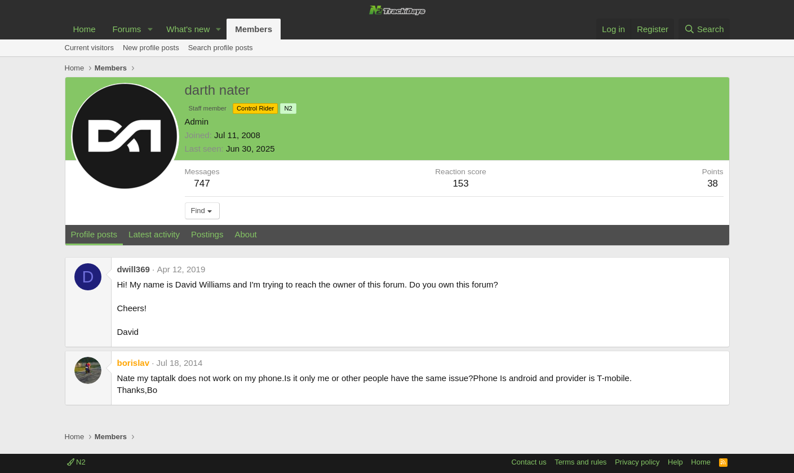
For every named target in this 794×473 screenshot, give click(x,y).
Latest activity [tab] (154, 234)
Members (253, 29)
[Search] (704, 29)
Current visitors (89, 47)
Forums (127, 29)
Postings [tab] (207, 234)
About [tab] (245, 234)
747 (202, 183)
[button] (150, 29)
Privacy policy (637, 462)
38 (712, 183)
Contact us (528, 462)
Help (675, 462)
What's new (188, 29)
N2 (76, 462)
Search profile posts (220, 47)
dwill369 (133, 269)
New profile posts (151, 47)
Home (84, 29)
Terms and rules (580, 462)
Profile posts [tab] (94, 234)
